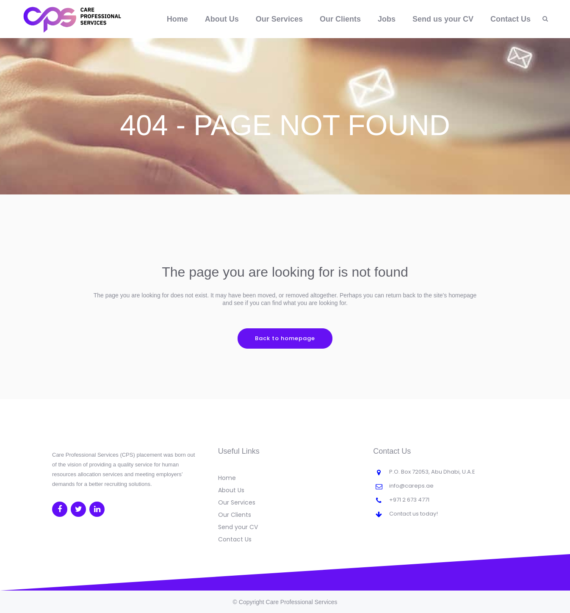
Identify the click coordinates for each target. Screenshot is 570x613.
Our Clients (234, 514)
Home (227, 478)
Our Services (236, 502)
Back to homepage (285, 338)
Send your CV (238, 527)
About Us (231, 490)
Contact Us (235, 539)
